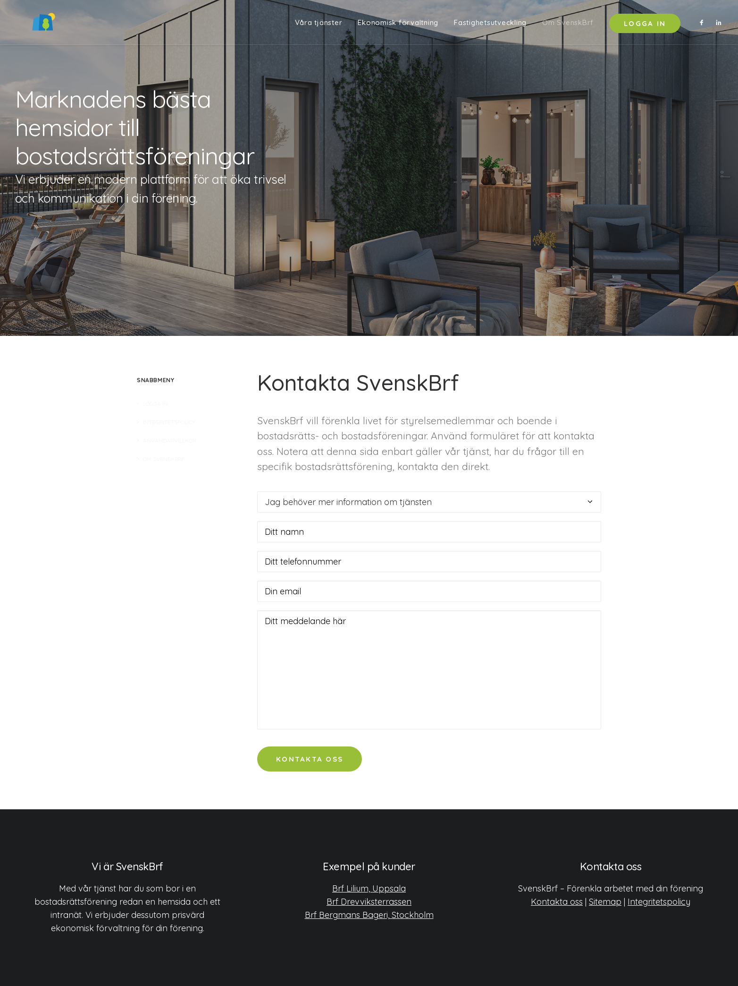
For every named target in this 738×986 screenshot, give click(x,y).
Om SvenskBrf (568, 24)
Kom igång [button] (59, 237)
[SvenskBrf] (29, 24)
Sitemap (605, 901)
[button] (703, 24)
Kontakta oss (557, 901)
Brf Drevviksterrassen (369, 901)
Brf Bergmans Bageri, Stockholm (369, 914)
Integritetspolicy (659, 901)
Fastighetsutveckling (490, 24)
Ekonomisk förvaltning (398, 24)
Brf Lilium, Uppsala (369, 888)
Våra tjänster (319, 24)
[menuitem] (318, 24)
